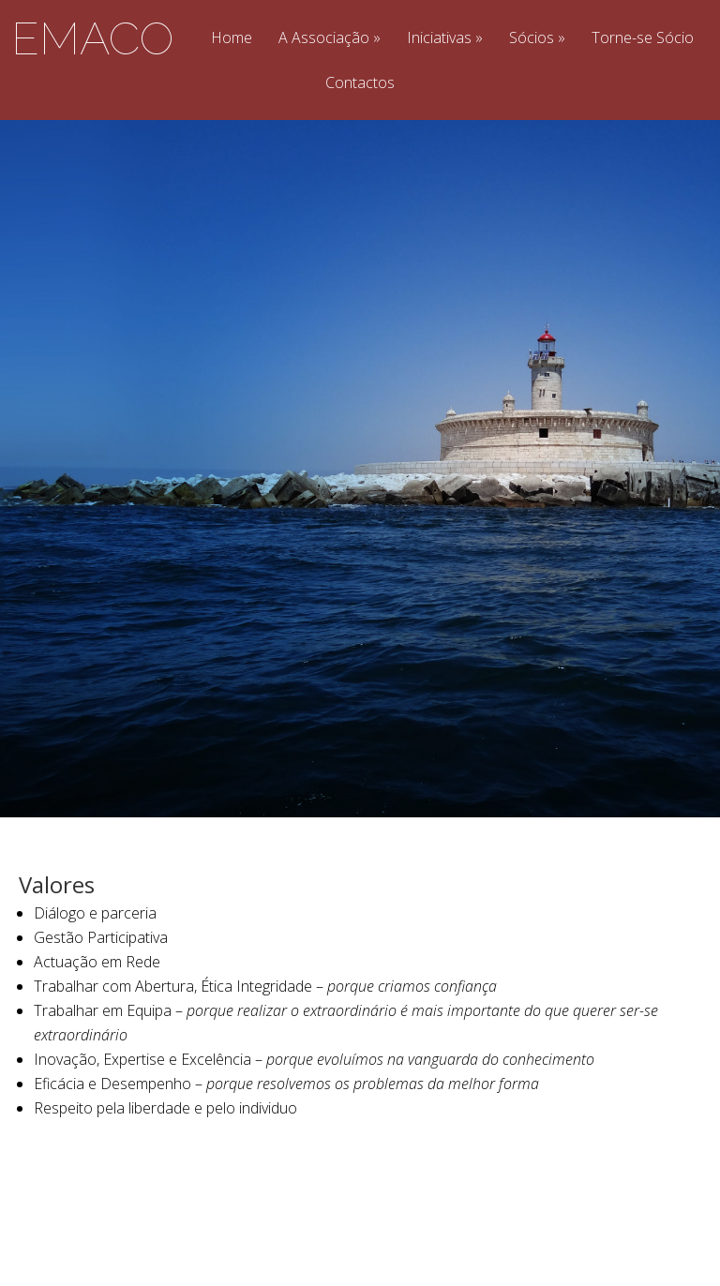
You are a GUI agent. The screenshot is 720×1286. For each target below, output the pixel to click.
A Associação (323, 39)
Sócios (531, 39)
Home (231, 39)
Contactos (360, 84)
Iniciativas (439, 39)
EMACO (92, 38)
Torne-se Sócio (643, 39)
